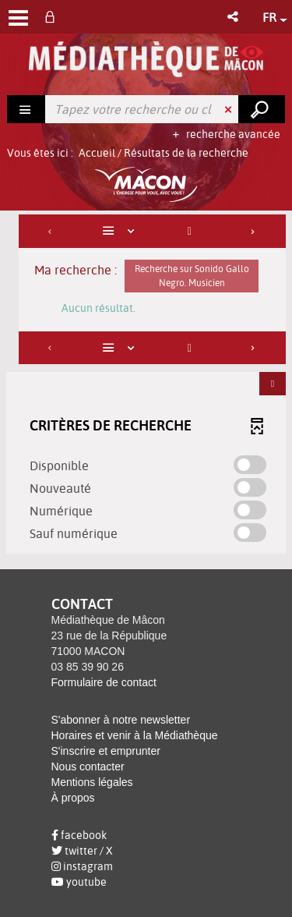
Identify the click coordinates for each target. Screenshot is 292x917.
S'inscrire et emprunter (105, 751)
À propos (73, 797)
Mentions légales (92, 782)
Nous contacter (88, 766)
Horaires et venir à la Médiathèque (134, 735)
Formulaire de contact (104, 682)
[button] (234, 17)
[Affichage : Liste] (120, 231)
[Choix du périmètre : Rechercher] (26, 109)
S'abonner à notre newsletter (121, 719)
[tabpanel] (146, 386)
